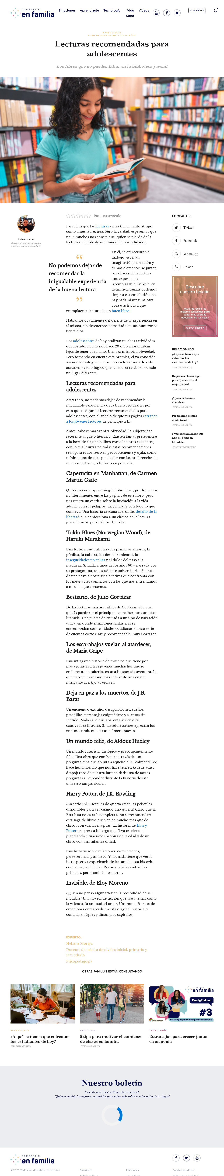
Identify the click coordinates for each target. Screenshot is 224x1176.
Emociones (67, 10)
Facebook (184, 240)
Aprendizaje (89, 10)
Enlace (182, 267)
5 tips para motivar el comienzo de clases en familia (111, 1039)
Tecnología (112, 10)
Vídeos (144, 10)
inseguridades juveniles (85, 560)
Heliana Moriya (26, 239)
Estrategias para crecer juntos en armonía (178, 1039)
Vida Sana (130, 13)
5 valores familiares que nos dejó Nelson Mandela (187, 438)
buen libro (121, 311)
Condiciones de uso (184, 1170)
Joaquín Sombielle (184, 447)
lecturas (102, 226)
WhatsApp (185, 253)
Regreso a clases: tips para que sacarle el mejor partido (186, 380)
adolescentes (83, 341)
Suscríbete (197, 10)
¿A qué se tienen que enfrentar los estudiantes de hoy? (185, 358)
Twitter (183, 227)
